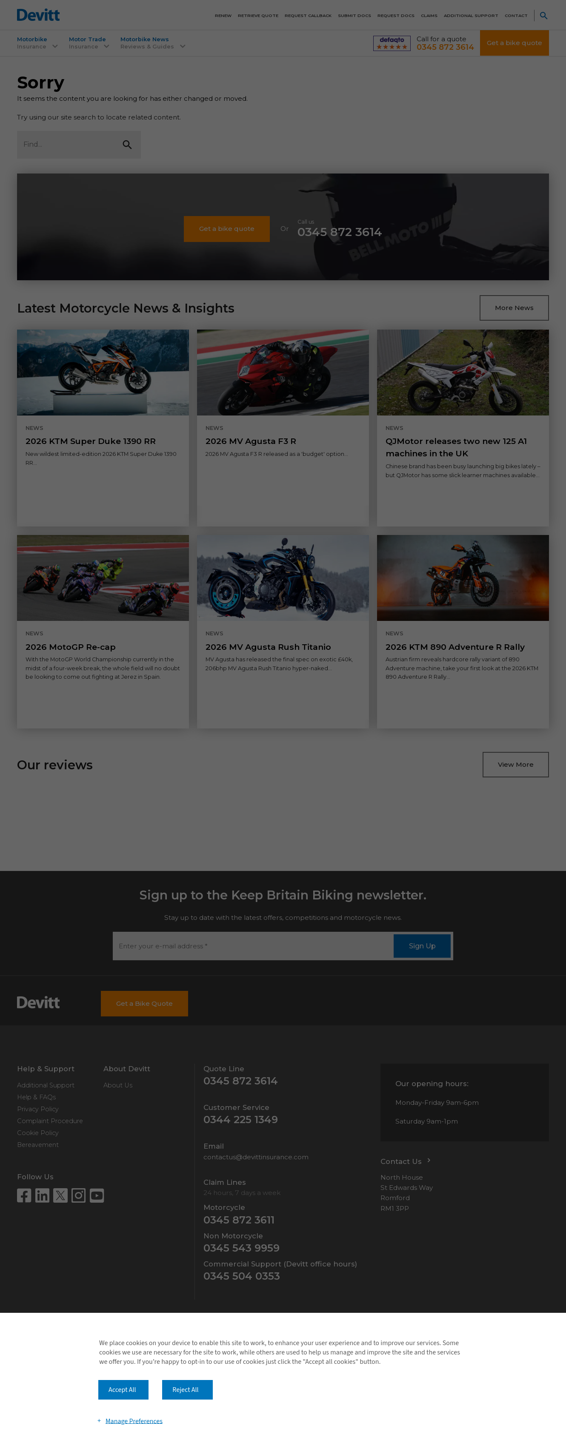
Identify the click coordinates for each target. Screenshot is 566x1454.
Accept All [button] (122, 1389)
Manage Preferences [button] (134, 1421)
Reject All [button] (185, 1389)
